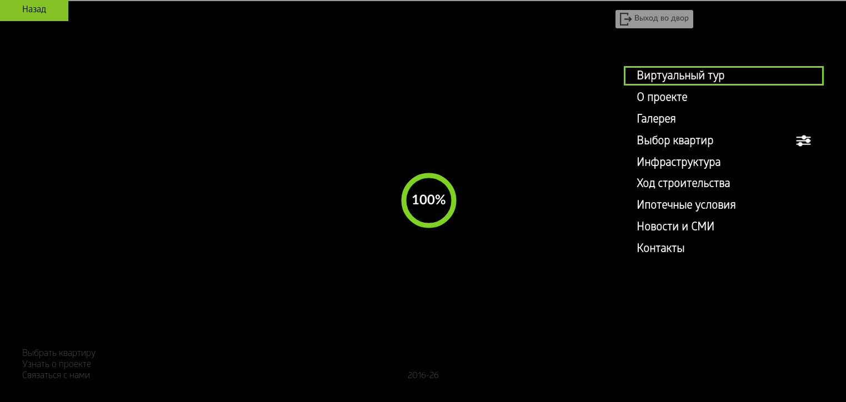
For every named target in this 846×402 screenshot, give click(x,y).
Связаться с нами (56, 376)
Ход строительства (683, 185)
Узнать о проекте (56, 365)
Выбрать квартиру (59, 354)
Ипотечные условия (686, 206)
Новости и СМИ (675, 228)
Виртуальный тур (680, 77)
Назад (34, 10)
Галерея (656, 120)
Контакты (660, 250)
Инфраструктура (678, 163)
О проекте (662, 98)
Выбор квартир (675, 142)
